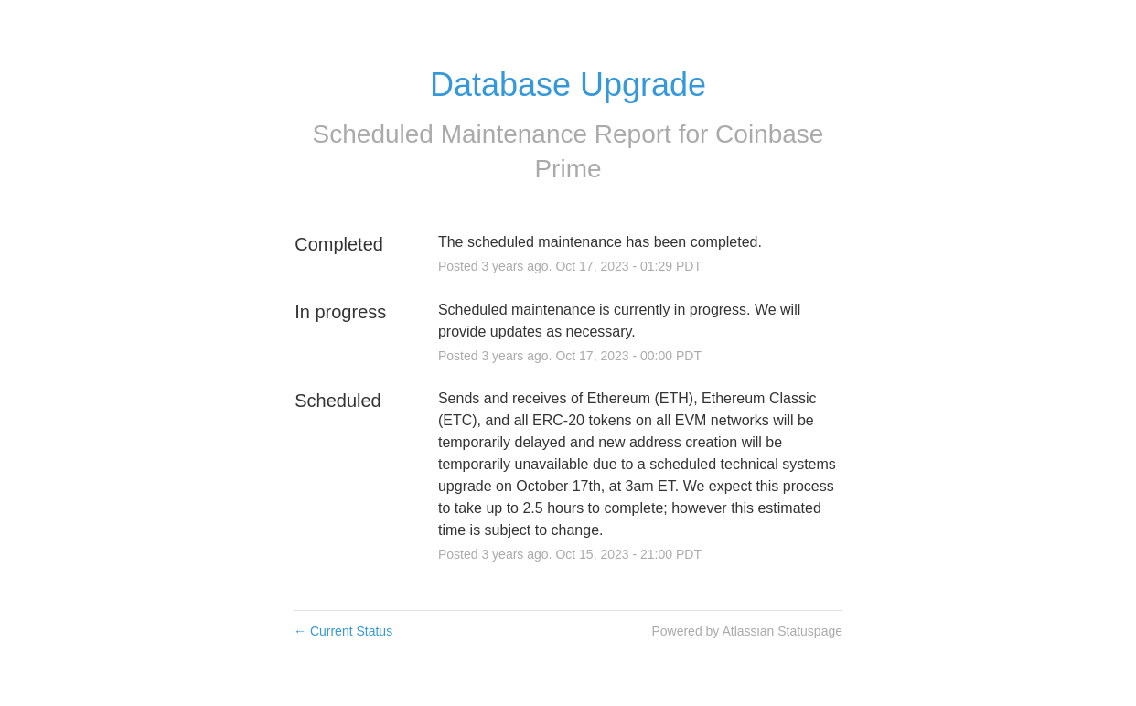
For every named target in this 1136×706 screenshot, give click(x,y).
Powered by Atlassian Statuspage (746, 631)
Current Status (343, 631)
